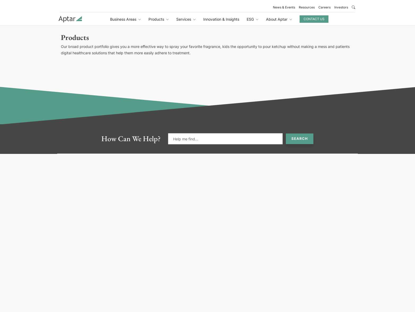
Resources (307, 7)
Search (299, 138)
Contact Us (314, 19)
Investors (341, 7)
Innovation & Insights (221, 19)
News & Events (284, 7)
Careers (324, 7)
